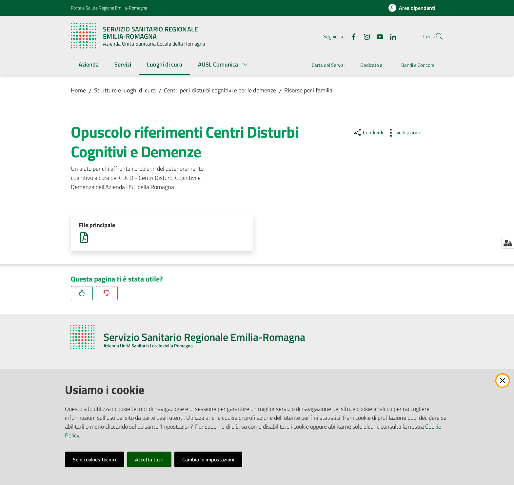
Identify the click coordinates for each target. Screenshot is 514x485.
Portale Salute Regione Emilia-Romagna (109, 7)
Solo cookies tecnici (94, 459)
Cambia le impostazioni (208, 459)
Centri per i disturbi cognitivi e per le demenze (220, 90)
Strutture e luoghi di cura (125, 90)
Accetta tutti (149, 459)
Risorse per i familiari (310, 90)
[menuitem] (89, 65)
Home (78, 90)
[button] (435, 36)
